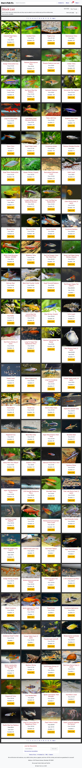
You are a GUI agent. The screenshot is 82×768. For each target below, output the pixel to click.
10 (43, 18)
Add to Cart (10, 45)
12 (48, 18)
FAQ (46, 754)
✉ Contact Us (40, 754)
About (67, 3)
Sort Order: (66, 8)
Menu (77, 3)
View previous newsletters (31, 751)
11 (45, 18)
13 (50, 18)
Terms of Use (32, 754)
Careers (51, 754)
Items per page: (70, 12)
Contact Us (61, 3)
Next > (54, 18)
